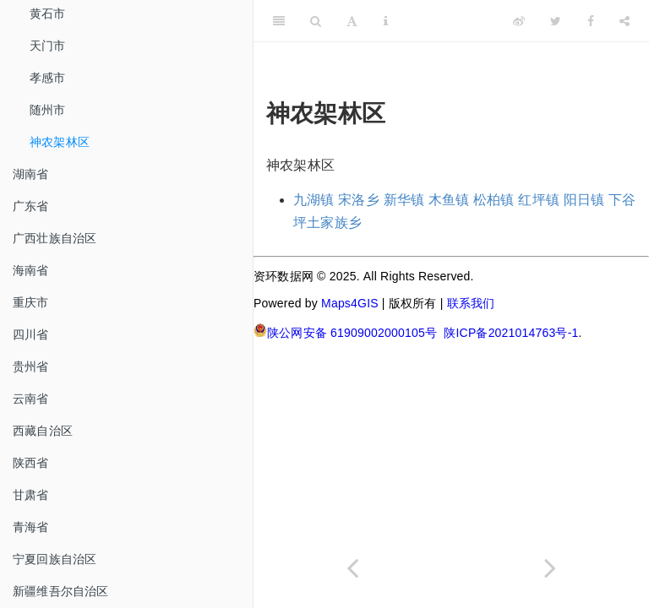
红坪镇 (538, 200)
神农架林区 (60, 142)
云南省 (31, 398)
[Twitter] (555, 21)
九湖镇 (314, 200)
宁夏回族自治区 (54, 559)
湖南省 (31, 174)
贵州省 (31, 366)
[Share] (624, 21)
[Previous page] (352, 568)
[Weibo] (518, 21)
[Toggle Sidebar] (278, 21)
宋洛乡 (358, 200)
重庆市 (31, 302)
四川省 (31, 334)
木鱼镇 (449, 200)
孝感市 (48, 77)
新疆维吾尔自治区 (61, 591)
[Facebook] (591, 21)
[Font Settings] (352, 21)
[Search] (315, 21)
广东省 (31, 206)
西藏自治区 (43, 430)
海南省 (31, 270)
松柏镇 (494, 200)
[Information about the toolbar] (386, 21)
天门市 (48, 45)
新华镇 (404, 200)
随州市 (48, 110)
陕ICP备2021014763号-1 (511, 332)
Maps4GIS (350, 303)
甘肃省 (31, 495)
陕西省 (31, 463)
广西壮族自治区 (54, 238)
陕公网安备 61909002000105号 (345, 331)
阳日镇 (584, 200)
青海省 (31, 527)
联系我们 (471, 303)
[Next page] (550, 568)
